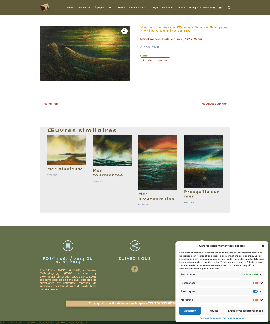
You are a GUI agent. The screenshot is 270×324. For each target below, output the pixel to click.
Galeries (82, 7)
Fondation (167, 7)
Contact (181, 7)
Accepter (190, 310)
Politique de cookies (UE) (202, 7)
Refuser (213, 310)
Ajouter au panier (155, 60)
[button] (263, 246)
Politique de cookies (210, 318)
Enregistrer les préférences (245, 310)
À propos (99, 7)
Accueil (70, 7)
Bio (110, 7)
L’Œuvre (121, 7)
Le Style (154, 7)
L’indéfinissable (137, 7)
